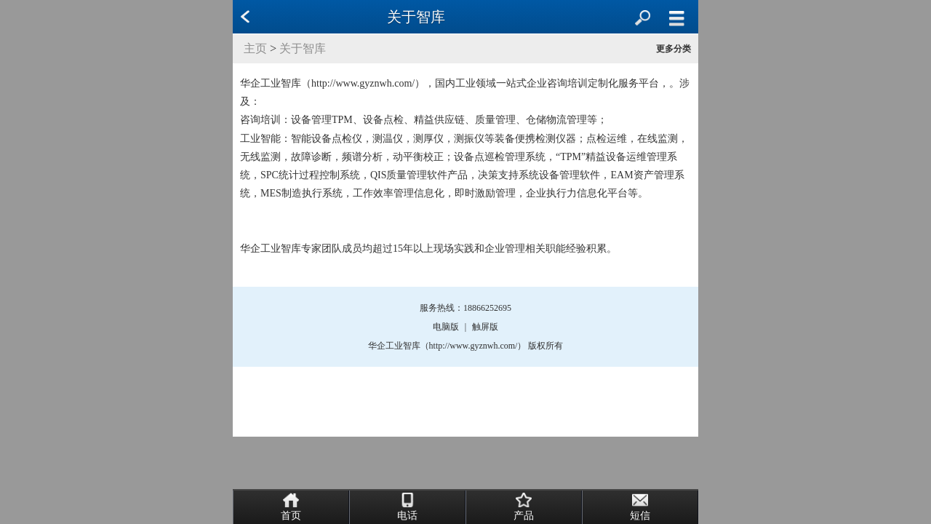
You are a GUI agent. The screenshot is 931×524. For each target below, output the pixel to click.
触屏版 (485, 327)
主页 (255, 48)
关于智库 (302, 48)
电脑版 (446, 327)
